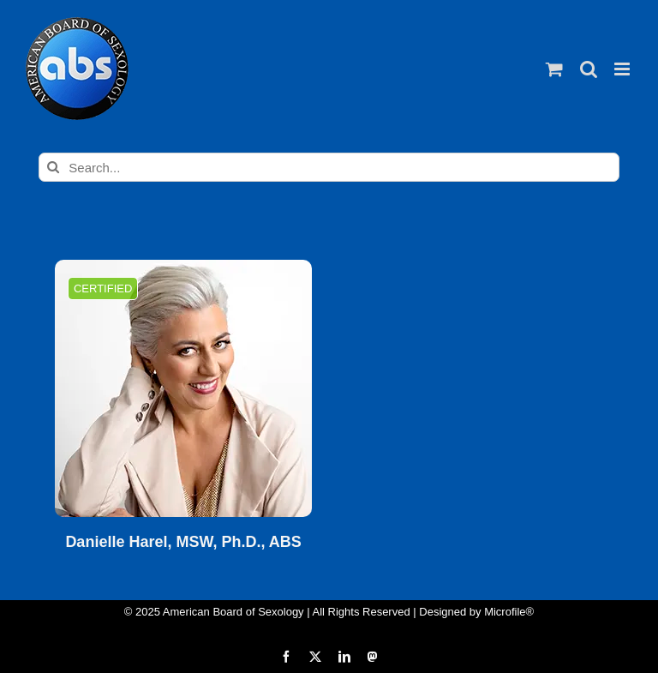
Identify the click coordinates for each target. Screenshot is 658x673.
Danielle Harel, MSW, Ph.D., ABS (183, 542)
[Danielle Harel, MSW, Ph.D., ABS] (183, 388)
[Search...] (329, 167)
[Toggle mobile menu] (623, 69)
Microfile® (509, 611)
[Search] (53, 167)
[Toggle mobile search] (588, 69)
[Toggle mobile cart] (554, 69)
